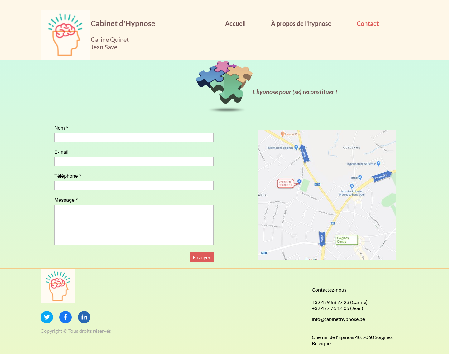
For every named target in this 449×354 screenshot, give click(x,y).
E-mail (61, 152)
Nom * (61, 128)
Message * (66, 200)
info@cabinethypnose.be (338, 319)
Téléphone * (67, 176)
